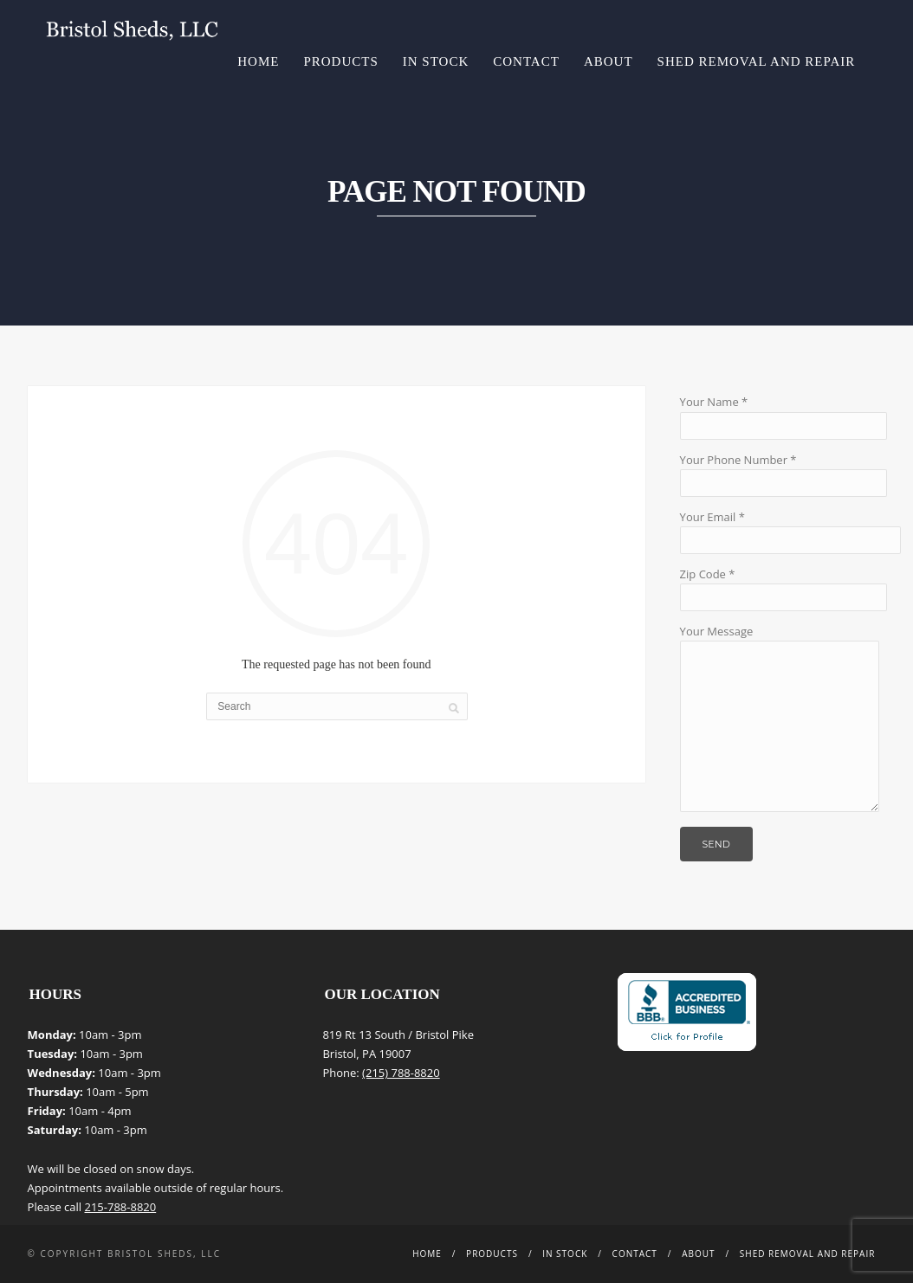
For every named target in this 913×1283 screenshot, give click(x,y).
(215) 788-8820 (401, 1072)
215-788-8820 (121, 1207)
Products (340, 61)
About (608, 61)
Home (258, 61)
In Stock (436, 61)
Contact (526, 61)
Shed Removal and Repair (756, 61)
